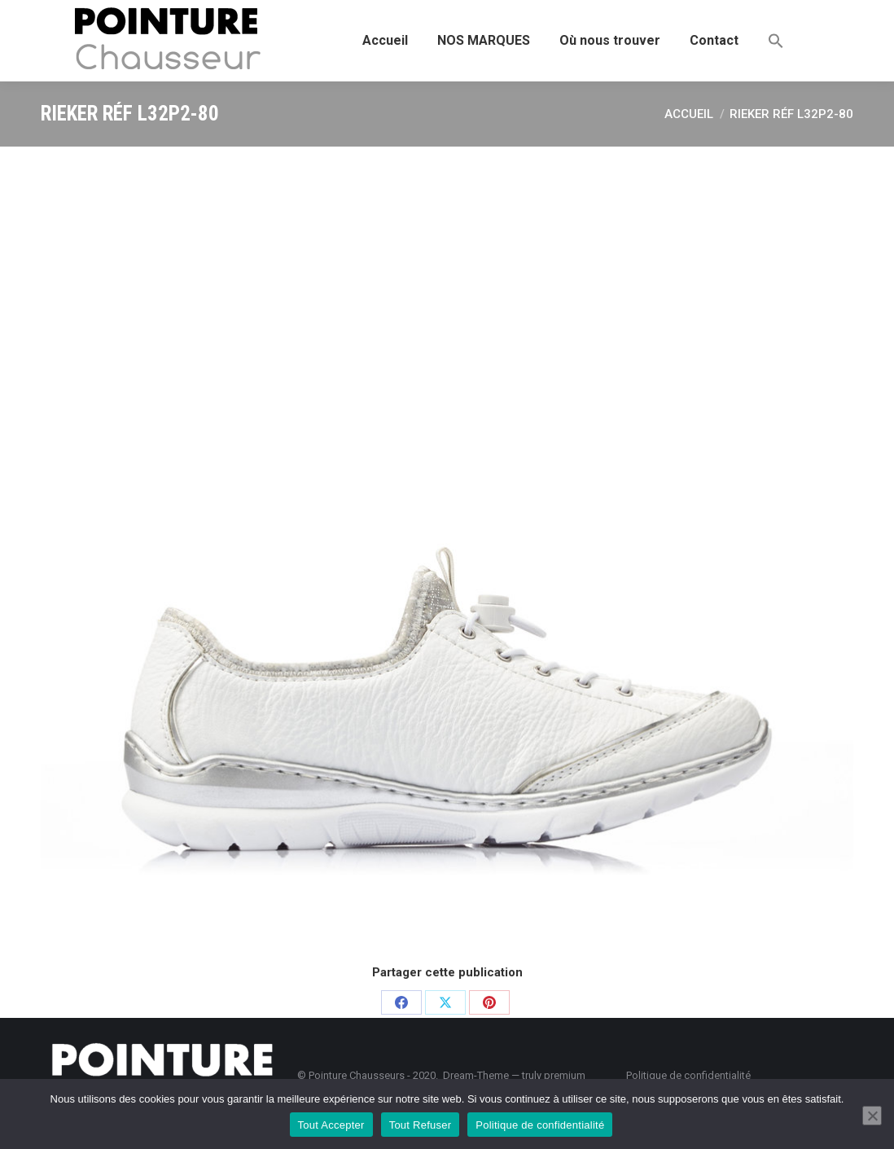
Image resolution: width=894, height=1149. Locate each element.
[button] (776, 41)
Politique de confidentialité (539, 1125)
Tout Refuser (420, 1125)
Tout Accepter (331, 1125)
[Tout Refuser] (872, 1115)
